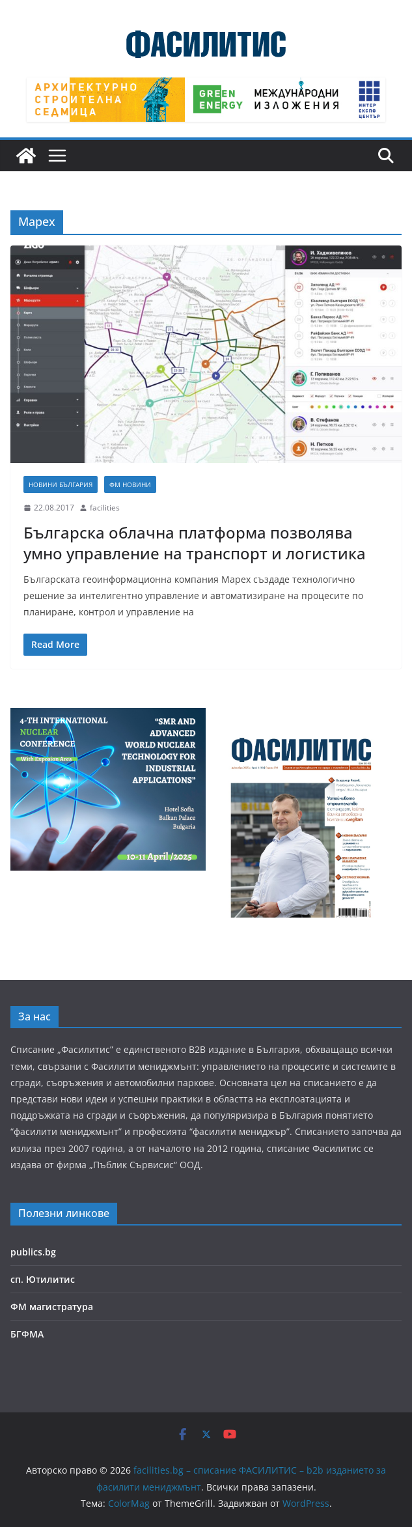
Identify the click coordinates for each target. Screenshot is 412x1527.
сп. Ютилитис (42, 1279)
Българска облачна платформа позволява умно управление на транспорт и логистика (194, 542)
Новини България (60, 484)
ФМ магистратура (51, 1306)
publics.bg (33, 1252)
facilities (105, 507)
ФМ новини (130, 484)
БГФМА (27, 1334)
